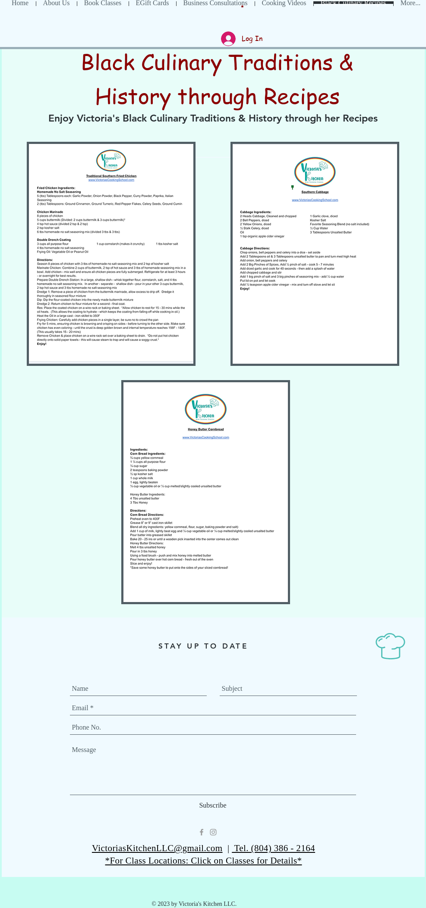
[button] (242, 6)
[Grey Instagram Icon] (213, 832)
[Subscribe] (213, 805)
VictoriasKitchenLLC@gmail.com (157, 848)
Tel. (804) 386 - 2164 (273, 848)
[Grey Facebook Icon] (201, 832)
